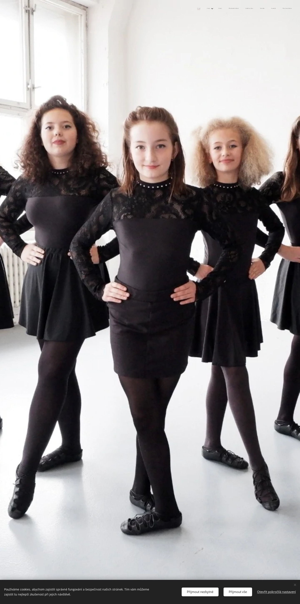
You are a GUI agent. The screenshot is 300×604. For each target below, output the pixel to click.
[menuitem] (244, 8)
